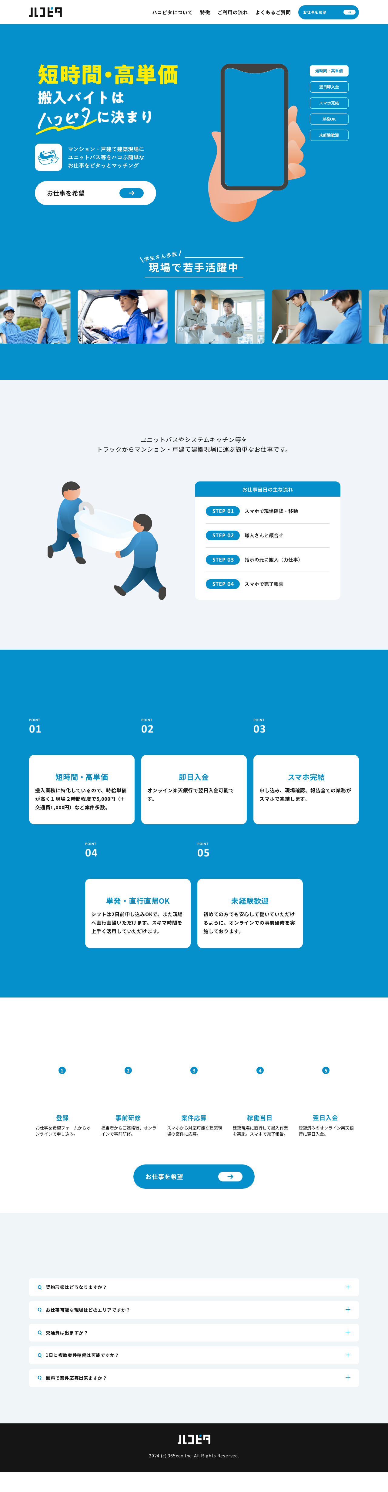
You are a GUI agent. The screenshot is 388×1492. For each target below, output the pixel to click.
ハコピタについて (172, 12)
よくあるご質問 (273, 12)
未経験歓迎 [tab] (329, 135)
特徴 (205, 12)
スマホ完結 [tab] (329, 103)
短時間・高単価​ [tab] (329, 71)
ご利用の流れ (233, 12)
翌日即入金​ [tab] (329, 87)
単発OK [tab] (329, 119)
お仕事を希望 (329, 12)
